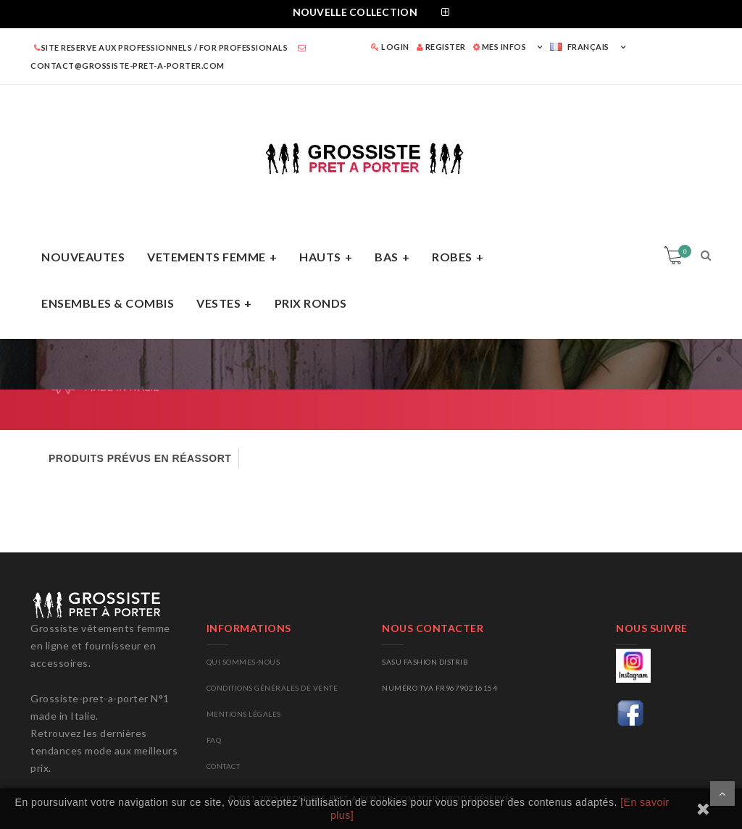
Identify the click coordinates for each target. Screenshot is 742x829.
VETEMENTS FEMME (206, 257)
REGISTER (441, 46)
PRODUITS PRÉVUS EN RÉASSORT (140, 458)
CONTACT (224, 766)
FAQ (214, 740)
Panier (682, 251)
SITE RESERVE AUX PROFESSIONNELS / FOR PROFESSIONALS (161, 47)
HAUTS (320, 257)
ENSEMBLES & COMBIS (107, 303)
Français (579, 46)
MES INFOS (500, 46)
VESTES (218, 303)
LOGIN (390, 46)
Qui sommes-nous (243, 661)
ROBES (452, 257)
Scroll (722, 793)
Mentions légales (244, 714)
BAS (387, 257)
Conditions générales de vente (272, 687)
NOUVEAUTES (83, 257)
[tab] (371, 14)
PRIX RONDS (311, 303)
